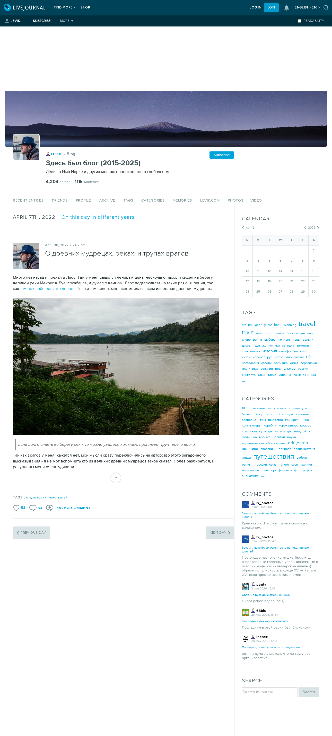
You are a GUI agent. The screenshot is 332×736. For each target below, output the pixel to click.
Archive (107, 200)
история (40, 497)
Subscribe (42, 21)
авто (269, 333)
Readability (311, 21)
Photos (235, 200)
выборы (270, 339)
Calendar (256, 218)
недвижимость (253, 443)
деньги (308, 339)
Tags (128, 200)
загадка (288, 345)
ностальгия (250, 363)
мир (289, 357)
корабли (270, 425)
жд (264, 345)
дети (269, 414)
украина (285, 375)
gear (258, 325)
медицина (249, 437)
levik (278, 325)
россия (303, 368)
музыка (264, 437)
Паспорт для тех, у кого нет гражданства (271, 647)
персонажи (308, 363)
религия (266, 368)
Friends (60, 200)
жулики (274, 345)
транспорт (268, 470)
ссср (294, 464)
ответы (266, 363)
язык (297, 375)
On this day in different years (98, 217)
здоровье (249, 420)
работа (301, 457)
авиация (259, 408)
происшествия (304, 449)
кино (52, 497)
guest (268, 325)
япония (309, 375)
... (243, 381)
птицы (246, 457)
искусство (275, 420)
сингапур (249, 375)
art (244, 325)
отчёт (294, 363)
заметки (302, 345)
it (250, 408)
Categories (152, 200)
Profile (83, 200)
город (259, 414)
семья (273, 464)
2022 (311, 227)
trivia (27, 497)
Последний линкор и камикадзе (265, 621)
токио (272, 375)
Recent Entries (28, 200)
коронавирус (262, 357)
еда (257, 345)
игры (262, 420)
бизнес (247, 414)
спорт (285, 464)
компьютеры (251, 425)
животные (302, 414)
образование (276, 443)
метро (278, 357)
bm (250, 325)
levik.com (210, 200)
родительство (285, 368)
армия (281, 408)
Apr (248, 227)
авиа (259, 333)
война (257, 339)
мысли (299, 357)
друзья (247, 345)
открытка (281, 363)
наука (291, 437)
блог (290, 333)
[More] (67, 20)
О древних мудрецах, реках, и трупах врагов (117, 253)
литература (283, 431)
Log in (255, 7)
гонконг (284, 339)
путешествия (273, 456)
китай (62, 497)
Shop (85, 7)
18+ (244, 408)
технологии (250, 470)
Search (309, 692)
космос (305, 425)
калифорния (288, 351)
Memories (182, 200)
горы (296, 339)
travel (307, 324)
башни (279, 333)
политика (250, 368)
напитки (279, 437)
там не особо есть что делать (47, 289)
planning (290, 325)
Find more (63, 7)
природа (285, 449)
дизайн (280, 414)
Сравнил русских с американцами (266, 595)
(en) (306, 7)
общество (298, 443)
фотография (303, 470)
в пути (300, 333)
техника (306, 464)
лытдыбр (302, 431)
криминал (249, 431)
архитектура (298, 408)
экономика (250, 476)
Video (256, 200)
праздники (268, 449)
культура (266, 431)
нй (308, 357)
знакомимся (251, 351)
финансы (285, 470)
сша (262, 374)
